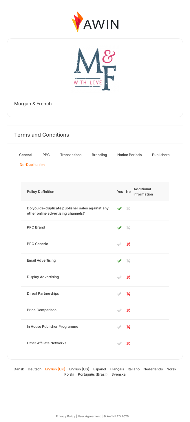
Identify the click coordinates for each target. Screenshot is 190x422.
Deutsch (34, 369)
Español (99, 369)
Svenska (119, 374)
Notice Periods (129, 155)
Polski (69, 374)
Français (117, 369)
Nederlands (153, 369)
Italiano (134, 369)
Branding (99, 155)
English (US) (79, 369)
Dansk (19, 369)
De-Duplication (32, 164)
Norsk (171, 369)
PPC (46, 155)
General (25, 155)
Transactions (70, 155)
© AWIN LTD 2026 (116, 416)
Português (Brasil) (93, 374)
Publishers (160, 155)
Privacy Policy (65, 416)
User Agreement (89, 416)
